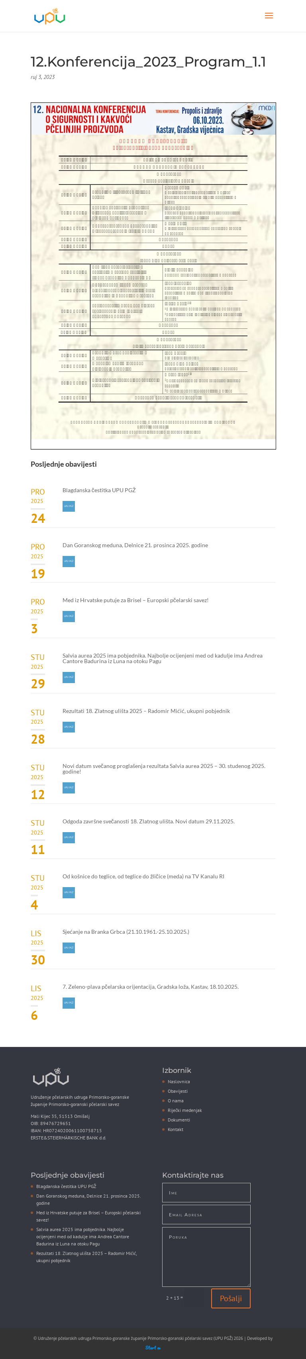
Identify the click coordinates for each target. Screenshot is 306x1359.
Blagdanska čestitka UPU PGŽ (99, 490)
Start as (153, 1347)
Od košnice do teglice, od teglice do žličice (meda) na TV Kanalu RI (143, 876)
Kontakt (175, 1129)
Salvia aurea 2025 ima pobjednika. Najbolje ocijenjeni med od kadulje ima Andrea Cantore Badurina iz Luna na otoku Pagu (163, 658)
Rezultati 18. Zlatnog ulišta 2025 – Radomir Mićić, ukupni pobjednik (146, 710)
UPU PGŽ (68, 506)
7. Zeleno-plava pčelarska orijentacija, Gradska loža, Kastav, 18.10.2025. (151, 986)
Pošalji (231, 1298)
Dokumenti (179, 1120)
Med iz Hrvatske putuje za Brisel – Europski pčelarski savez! (136, 600)
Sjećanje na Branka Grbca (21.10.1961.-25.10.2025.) (126, 931)
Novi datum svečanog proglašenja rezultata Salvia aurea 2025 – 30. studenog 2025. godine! (164, 768)
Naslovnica (179, 1081)
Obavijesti (178, 1091)
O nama (176, 1101)
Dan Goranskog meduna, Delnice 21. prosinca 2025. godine (135, 545)
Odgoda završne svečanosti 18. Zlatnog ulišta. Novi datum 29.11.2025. (149, 821)
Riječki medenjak (185, 1110)
